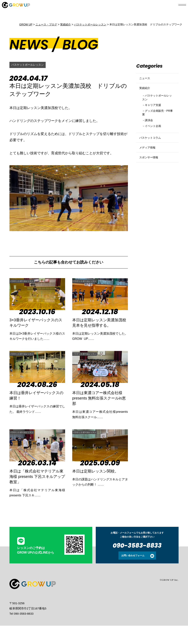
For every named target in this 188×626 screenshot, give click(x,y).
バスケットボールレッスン (29, 64)
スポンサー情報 (150, 178)
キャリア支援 (155, 114)
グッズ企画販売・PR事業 (157, 122)
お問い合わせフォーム (132, 556)
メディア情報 (149, 165)
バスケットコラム (152, 152)
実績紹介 (145, 93)
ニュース (145, 80)
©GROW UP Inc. (169, 580)
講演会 (150, 131)
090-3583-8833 (137, 546)
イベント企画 (155, 138)
